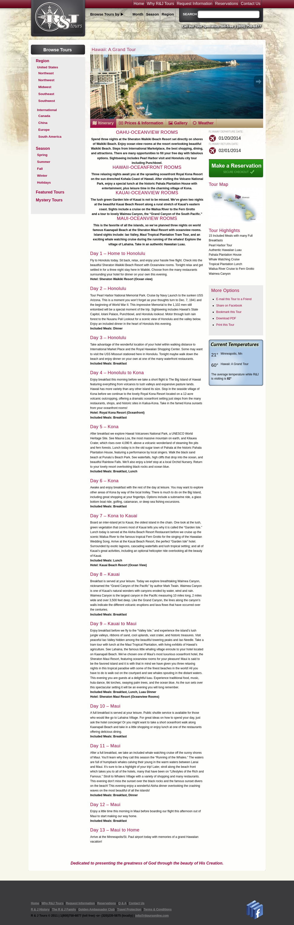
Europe (44, 130)
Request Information (194, 4)
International (47, 110)
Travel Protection (129, 909)
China (42, 123)
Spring (42, 155)
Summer (43, 162)
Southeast (46, 94)
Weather (206, 123)
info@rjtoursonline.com (152, 915)
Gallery (181, 123)
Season (152, 14)
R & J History (40, 909)
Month (137, 14)
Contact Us (250, 4)
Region (168, 14)
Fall (40, 169)
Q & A (122, 903)
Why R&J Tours (160, 4)
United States (47, 67)
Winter (42, 175)
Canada (44, 116)
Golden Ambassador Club (96, 909)
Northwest (46, 80)
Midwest (44, 87)
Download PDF (226, 318)
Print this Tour (225, 325)
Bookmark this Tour (229, 312)
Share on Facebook (229, 305)
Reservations (226, 4)
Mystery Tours (49, 200)
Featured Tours (50, 192)
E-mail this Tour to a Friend (234, 299)
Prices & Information (144, 123)
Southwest (46, 101)
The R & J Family (64, 909)
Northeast (46, 73)
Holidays (44, 182)
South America (50, 136)
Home (139, 4)
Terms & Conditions (157, 909)
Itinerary (106, 123)
